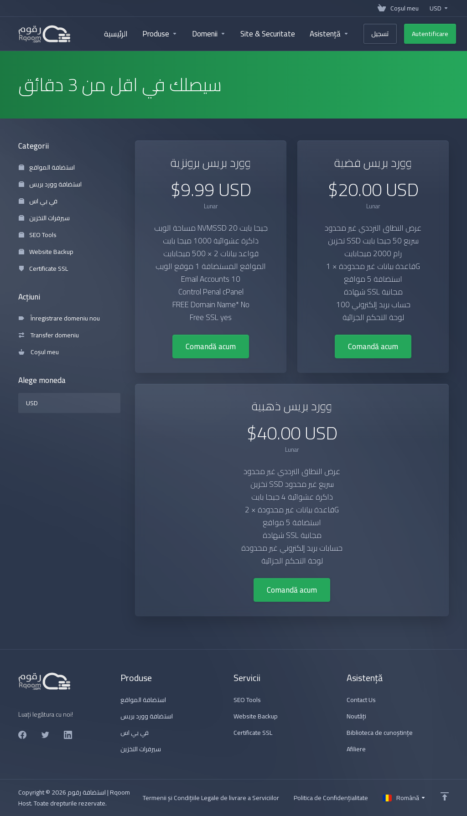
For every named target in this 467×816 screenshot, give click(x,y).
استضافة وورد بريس (50, 184)
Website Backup (46, 252)
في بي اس (38, 201)
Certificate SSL (43, 268)
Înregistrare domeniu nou (59, 318)
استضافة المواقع (47, 167)
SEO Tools (38, 235)
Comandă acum (211, 346)
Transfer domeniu (49, 335)
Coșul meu (39, 352)
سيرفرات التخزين (44, 218)
